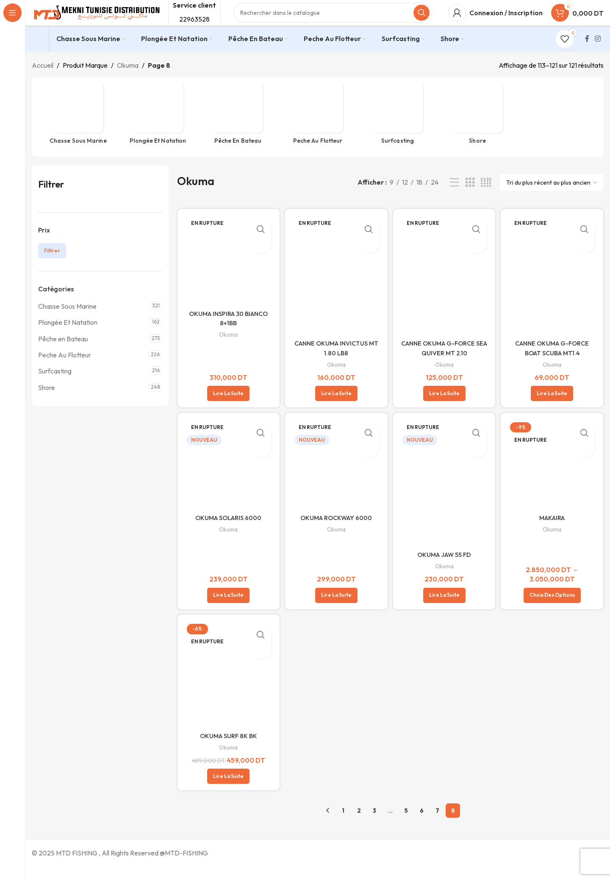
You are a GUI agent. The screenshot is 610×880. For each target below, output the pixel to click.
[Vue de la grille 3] (470, 199)
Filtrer (52, 267)
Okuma (128, 81)
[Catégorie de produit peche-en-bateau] (238, 132)
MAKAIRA (553, 531)
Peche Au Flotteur (64, 371)
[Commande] (551, 199)
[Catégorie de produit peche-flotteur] (318, 132)
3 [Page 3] (374, 823)
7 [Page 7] (437, 823)
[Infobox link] (38, 55)
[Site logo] (96, 20)
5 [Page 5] (406, 823)
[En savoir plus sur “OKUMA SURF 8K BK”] (227, 789)
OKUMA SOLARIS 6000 (227, 531)
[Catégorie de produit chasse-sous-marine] (78, 132)
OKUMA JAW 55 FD (444, 566)
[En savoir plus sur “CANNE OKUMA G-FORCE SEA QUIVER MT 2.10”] (445, 406)
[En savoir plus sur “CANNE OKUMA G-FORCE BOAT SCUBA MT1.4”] (553, 406)
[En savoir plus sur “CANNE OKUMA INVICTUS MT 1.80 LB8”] (336, 406)
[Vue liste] (454, 199)
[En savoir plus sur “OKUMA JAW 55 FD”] (445, 607)
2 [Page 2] (359, 823)
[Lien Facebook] (587, 55)
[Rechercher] (332, 21)
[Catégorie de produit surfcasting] (397, 132)
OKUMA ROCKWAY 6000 (335, 531)
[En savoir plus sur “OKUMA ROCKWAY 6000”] (336, 607)
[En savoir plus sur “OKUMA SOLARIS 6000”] (227, 607)
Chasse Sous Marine (67, 322)
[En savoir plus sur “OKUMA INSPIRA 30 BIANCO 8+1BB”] (227, 406)
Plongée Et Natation (67, 339)
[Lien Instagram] (598, 55)
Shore (46, 404)
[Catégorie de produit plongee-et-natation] (158, 132)
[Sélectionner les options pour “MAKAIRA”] (553, 607)
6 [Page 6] (422, 823)
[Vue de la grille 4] (486, 199)
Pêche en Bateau (63, 355)
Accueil (42, 81)
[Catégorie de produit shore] (478, 132)
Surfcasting (55, 388)
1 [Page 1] (343, 823)
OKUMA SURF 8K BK (227, 748)
